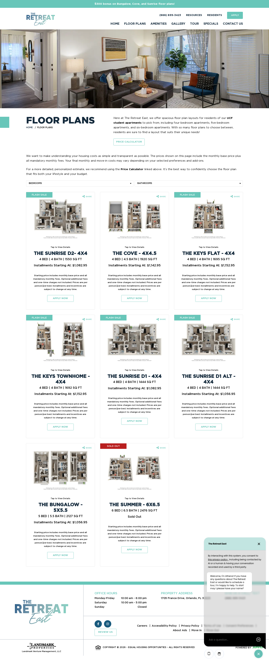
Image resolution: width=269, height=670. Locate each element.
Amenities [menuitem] (158, 23)
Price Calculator (129, 142)
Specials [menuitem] (210, 23)
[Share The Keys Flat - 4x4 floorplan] (235, 196)
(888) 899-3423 (170, 15)
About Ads (180, 630)
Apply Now (60, 298)
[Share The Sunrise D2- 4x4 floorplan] (87, 196)
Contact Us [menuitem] (233, 23)
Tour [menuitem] (194, 23)
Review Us (105, 632)
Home (29, 127)
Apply (235, 15)
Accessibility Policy (164, 625)
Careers (142, 625)
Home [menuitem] (115, 23)
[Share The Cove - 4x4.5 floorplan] (161, 196)
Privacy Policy (190, 625)
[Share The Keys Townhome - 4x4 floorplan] (87, 319)
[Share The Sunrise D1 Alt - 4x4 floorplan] (235, 319)
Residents (214, 15)
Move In (196, 630)
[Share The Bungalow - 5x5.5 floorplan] (87, 448)
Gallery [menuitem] (178, 23)
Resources (194, 15)
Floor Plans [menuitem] (135, 23)
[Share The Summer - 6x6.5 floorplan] (161, 448)
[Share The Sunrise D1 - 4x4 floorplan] (161, 319)
